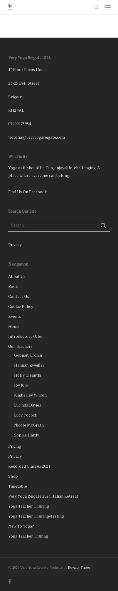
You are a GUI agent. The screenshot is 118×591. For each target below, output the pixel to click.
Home (13, 326)
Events (14, 316)
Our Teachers (20, 346)
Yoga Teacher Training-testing (36, 516)
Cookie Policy (20, 306)
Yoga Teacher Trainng (28, 536)
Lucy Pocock (25, 415)
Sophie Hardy (26, 435)
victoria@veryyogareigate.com (36, 137)
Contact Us (18, 296)
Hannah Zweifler (29, 365)
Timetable (17, 486)
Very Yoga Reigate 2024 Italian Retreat (43, 496)
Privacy (15, 244)
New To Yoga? (21, 526)
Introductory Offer (25, 336)
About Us (17, 276)
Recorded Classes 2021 (29, 466)
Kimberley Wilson (30, 395)
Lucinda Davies (27, 405)
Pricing (14, 446)
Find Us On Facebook (27, 191)
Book (13, 286)
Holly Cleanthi (27, 375)
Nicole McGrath (29, 425)
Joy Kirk (21, 385)
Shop (13, 476)
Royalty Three (79, 567)
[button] (107, 7)
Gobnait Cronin (28, 355)
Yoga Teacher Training (28, 506)
